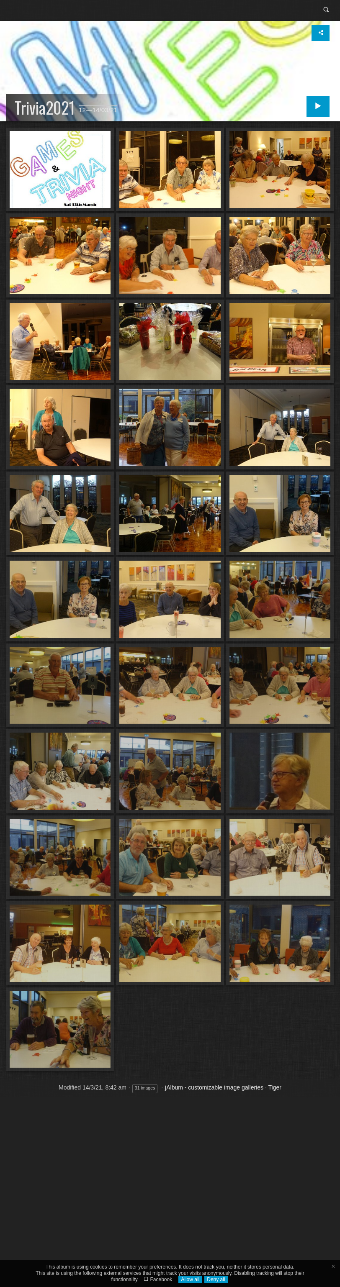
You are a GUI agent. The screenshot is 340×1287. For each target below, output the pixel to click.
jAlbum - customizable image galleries (214, 1087)
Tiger (274, 1087)
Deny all (216, 1279)
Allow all (190, 1279)
